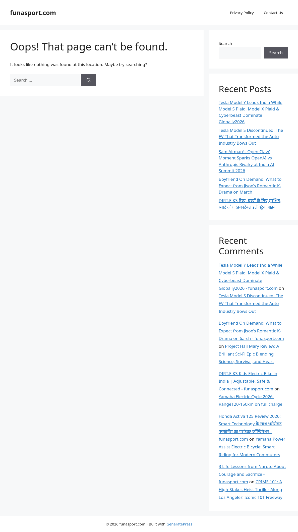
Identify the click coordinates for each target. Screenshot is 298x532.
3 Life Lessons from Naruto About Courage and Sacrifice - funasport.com (252, 474)
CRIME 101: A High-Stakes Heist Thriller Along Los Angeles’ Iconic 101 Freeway (250, 489)
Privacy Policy (242, 12)
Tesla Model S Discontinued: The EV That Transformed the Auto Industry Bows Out (251, 136)
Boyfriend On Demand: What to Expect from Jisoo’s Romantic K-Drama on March (250, 185)
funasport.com (33, 12)
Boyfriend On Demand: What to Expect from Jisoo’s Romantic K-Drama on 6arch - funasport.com (251, 330)
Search (225, 43)
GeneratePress (179, 523)
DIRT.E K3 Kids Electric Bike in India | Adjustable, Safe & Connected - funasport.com (248, 381)
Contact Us (273, 12)
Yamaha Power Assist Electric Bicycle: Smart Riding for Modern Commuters (252, 446)
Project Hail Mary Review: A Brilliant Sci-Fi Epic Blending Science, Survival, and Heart (249, 353)
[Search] (88, 80)
